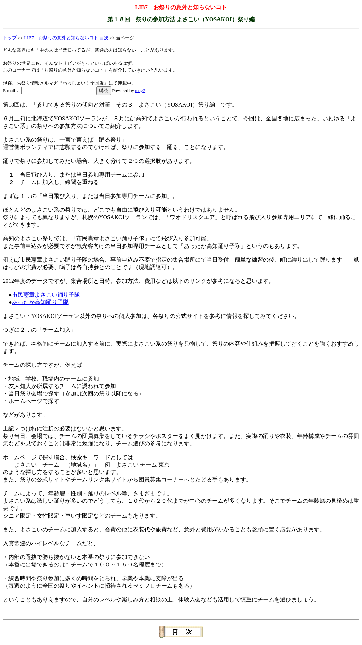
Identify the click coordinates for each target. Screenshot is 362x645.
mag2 (140, 90)
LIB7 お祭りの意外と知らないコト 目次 (66, 37)
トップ (10, 37)
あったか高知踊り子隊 (40, 302)
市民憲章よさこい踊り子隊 (46, 295)
